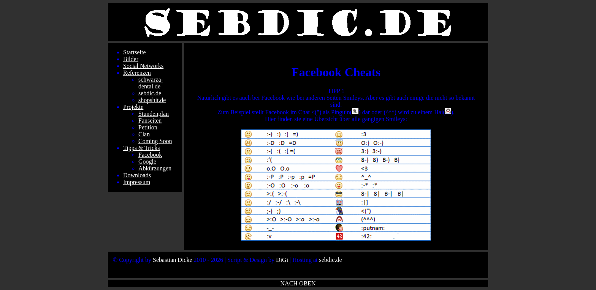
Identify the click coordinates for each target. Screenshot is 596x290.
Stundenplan (153, 113)
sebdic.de (149, 93)
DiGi (282, 260)
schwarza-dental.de (150, 83)
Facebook (150, 154)
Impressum (136, 182)
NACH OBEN (298, 283)
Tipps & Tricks (141, 148)
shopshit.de (152, 100)
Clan (144, 134)
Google (147, 161)
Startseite (134, 52)
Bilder (130, 59)
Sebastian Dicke (172, 260)
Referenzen (137, 72)
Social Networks (143, 66)
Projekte (133, 107)
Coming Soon (155, 141)
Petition (147, 127)
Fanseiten (150, 120)
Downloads (137, 175)
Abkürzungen (154, 168)
